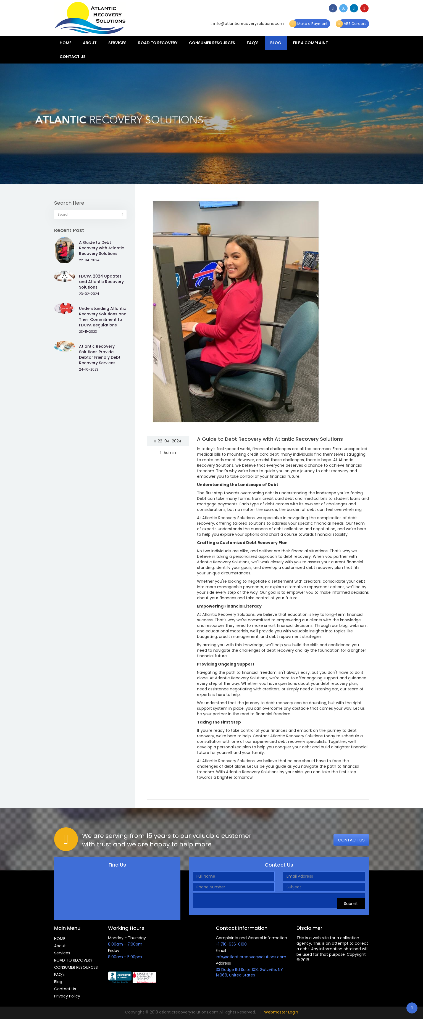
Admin (168, 452)
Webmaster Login (281, 1012)
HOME (65, 43)
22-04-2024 (168, 441)
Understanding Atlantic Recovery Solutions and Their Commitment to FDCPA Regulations (103, 317)
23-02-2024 (89, 293)
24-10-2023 (88, 369)
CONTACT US (351, 840)
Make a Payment (309, 23)
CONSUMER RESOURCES (212, 43)
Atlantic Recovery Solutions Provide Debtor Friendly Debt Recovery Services (99, 355)
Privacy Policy (67, 996)
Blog (275, 43)
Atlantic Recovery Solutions (228, 761)
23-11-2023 (88, 331)
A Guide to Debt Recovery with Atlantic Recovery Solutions (270, 438)
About (90, 43)
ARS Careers (352, 23)
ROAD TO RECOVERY (157, 43)
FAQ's (253, 43)
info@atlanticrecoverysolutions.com (247, 23)
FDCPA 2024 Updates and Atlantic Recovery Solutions (101, 281)
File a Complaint (310, 43)
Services (117, 43)
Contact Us (73, 56)
